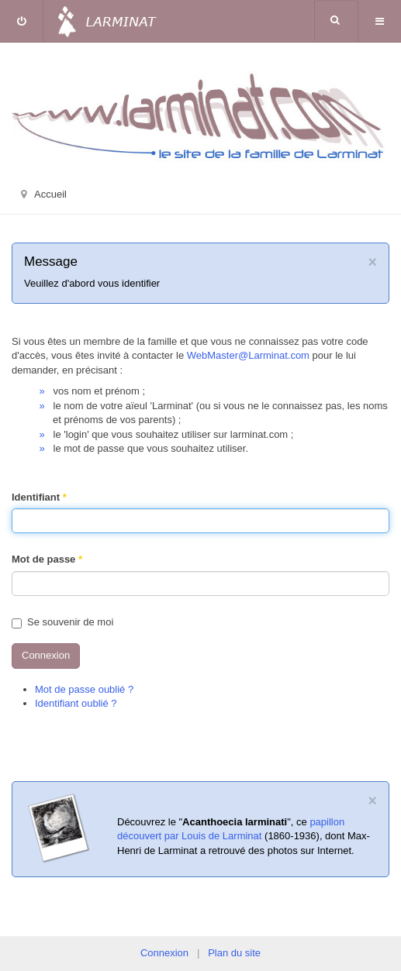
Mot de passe (47, 559)
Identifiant (39, 497)
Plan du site (234, 953)
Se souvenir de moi (62, 622)
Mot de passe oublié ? (84, 689)
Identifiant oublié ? (76, 703)
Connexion (46, 655)
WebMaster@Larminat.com (248, 355)
